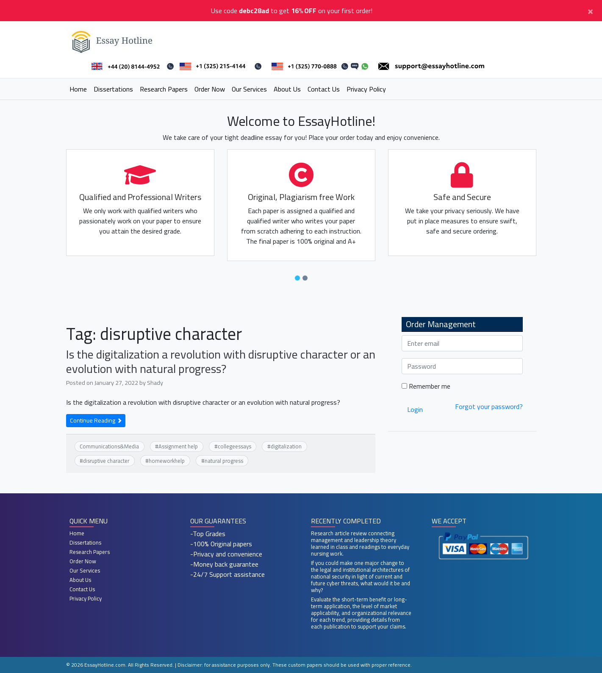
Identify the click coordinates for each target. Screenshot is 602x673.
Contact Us (324, 89)
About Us (287, 89)
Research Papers (164, 89)
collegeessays (234, 446)
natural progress (224, 461)
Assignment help (178, 446)
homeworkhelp (167, 461)
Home (78, 89)
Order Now (209, 89)
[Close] (590, 10)
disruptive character (106, 461)
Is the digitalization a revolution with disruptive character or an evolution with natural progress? (220, 361)
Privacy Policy (366, 89)
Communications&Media (109, 446)
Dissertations (113, 89)
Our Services (249, 89)
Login (415, 409)
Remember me (426, 386)
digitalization (286, 446)
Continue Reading (96, 420)
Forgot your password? (489, 406)
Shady (155, 382)
